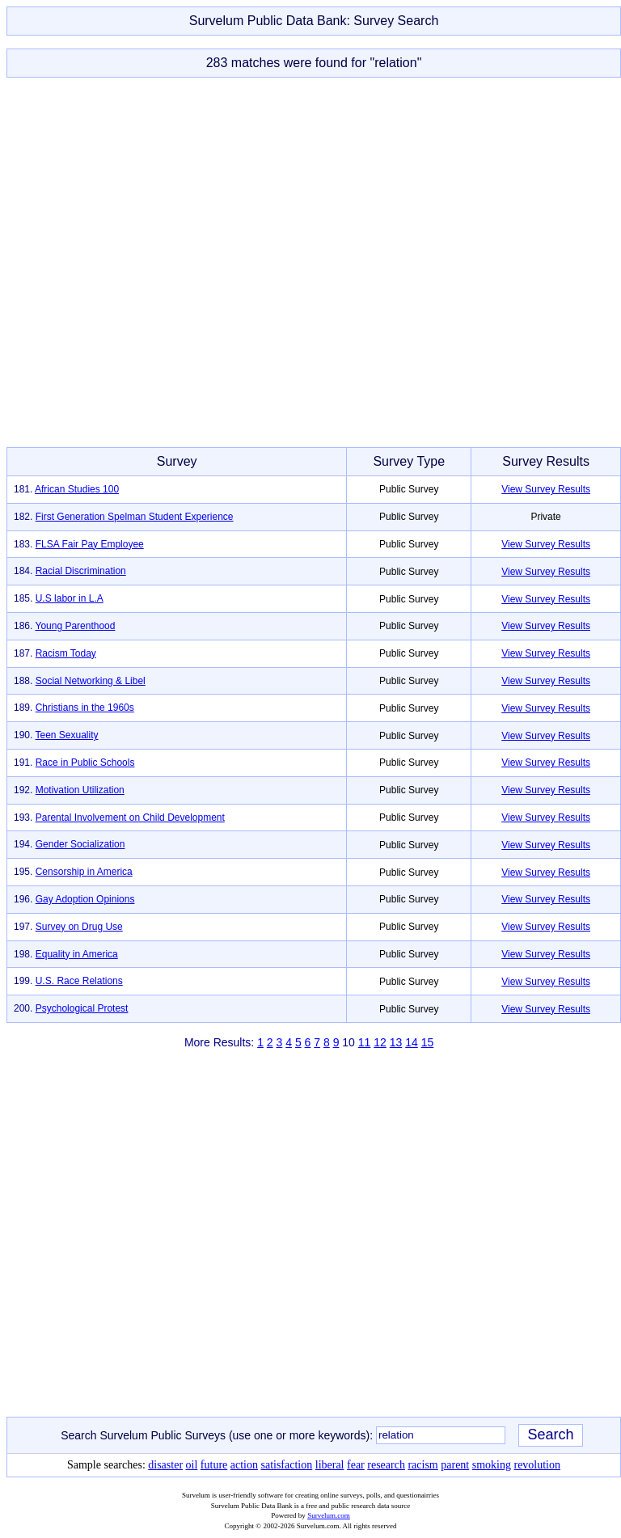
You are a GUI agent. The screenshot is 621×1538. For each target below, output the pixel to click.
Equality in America (77, 954)
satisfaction (286, 1465)
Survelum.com (328, 1515)
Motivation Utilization (80, 790)
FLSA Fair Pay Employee (90, 544)
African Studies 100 (77, 489)
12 (380, 1042)
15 (427, 1042)
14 (411, 1042)
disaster (165, 1465)
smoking (491, 1465)
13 (396, 1042)
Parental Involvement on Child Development (130, 817)
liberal (329, 1465)
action (244, 1465)
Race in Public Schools (85, 762)
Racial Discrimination (81, 571)
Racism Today (66, 653)
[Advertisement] (307, 262)
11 (364, 1042)
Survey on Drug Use (79, 926)
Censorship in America (84, 871)
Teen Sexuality (66, 735)
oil (192, 1465)
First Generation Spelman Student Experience (135, 516)
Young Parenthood (75, 626)
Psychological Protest (82, 1008)
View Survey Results (545, 489)
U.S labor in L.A (70, 598)
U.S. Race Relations (79, 981)
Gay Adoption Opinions (85, 899)
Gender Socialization (80, 844)
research (386, 1465)
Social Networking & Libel (91, 681)
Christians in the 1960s (85, 707)
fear (356, 1465)
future (214, 1465)
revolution (536, 1465)
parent (455, 1465)
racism (422, 1465)
